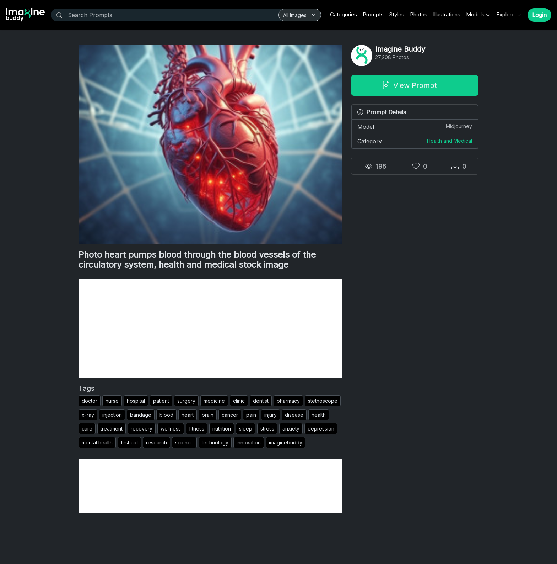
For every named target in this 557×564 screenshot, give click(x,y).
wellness (171, 429)
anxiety (290, 429)
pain (251, 415)
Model (414, 126)
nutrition (221, 429)
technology (215, 442)
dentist (261, 401)
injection (112, 415)
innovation (249, 442)
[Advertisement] (210, 328)
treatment (112, 429)
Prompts (373, 14)
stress (267, 429)
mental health (97, 442)
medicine (214, 401)
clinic (239, 401)
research (156, 442)
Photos (418, 14)
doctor (89, 401)
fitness (196, 429)
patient (161, 401)
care (87, 429)
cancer (230, 415)
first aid (129, 442)
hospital (136, 401)
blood (166, 415)
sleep (245, 429)
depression (321, 429)
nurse (112, 401)
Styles (396, 14)
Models (475, 14)
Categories (343, 14)
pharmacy (288, 401)
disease (294, 415)
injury (270, 415)
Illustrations (446, 14)
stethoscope (322, 401)
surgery (186, 401)
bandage (140, 415)
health (319, 415)
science (184, 442)
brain (207, 415)
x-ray (88, 415)
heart (188, 415)
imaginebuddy (285, 442)
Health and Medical (449, 141)
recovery (141, 429)
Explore (506, 14)
